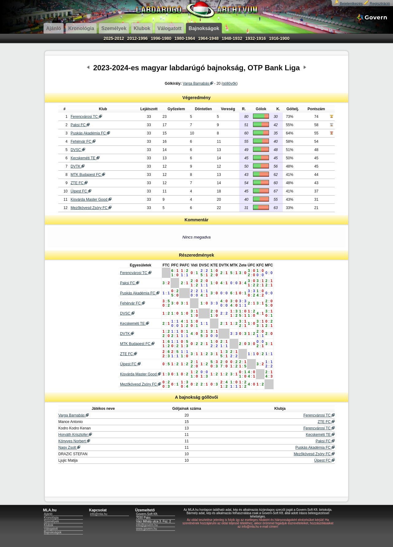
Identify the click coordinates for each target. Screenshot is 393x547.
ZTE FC (79, 183)
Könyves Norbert (74, 441)
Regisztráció (377, 4)
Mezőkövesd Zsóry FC (91, 208)
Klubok (48, 525)
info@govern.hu (147, 525)
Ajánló (48, 514)
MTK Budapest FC (88, 175)
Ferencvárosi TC (86, 116)
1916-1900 (279, 38)
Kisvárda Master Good (91, 199)
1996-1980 (161, 38)
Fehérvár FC (83, 141)
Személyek (51, 521)
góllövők (229, 83)
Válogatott (51, 528)
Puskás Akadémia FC (90, 133)
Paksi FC (80, 125)
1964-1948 (208, 38)
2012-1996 (137, 38)
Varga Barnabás (198, 83)
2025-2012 (113, 38)
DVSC (78, 150)
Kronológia (51, 517)
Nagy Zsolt (69, 447)
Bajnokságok (52, 532)
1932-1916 (255, 38)
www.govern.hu (146, 528)
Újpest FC (81, 191)
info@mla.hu (98, 514)
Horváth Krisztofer (75, 435)
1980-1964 (184, 38)
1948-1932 (232, 38)
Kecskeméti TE (85, 158)
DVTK (77, 166)
